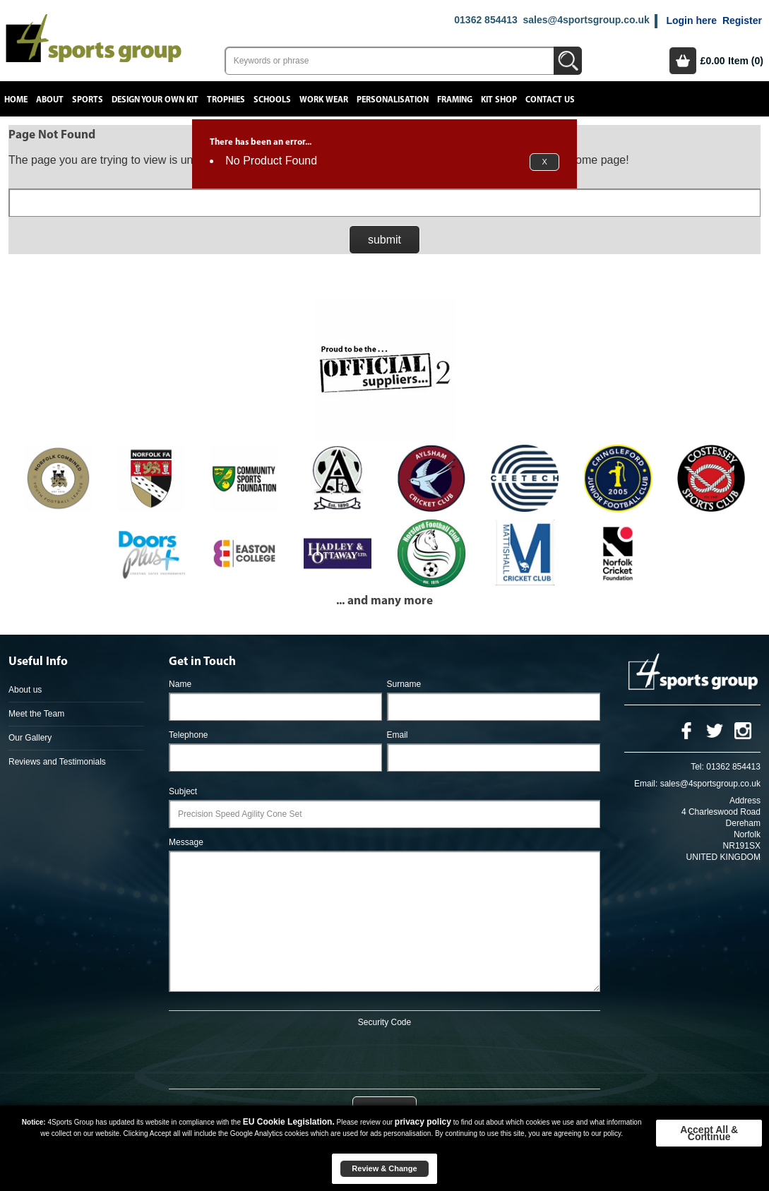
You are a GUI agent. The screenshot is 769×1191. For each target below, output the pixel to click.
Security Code (384, 1022)
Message (186, 842)
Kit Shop (499, 100)
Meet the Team (36, 714)
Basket (683, 61)
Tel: (697, 767)
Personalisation (393, 100)
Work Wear (323, 100)
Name (180, 684)
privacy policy (423, 1122)
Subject (183, 791)
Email (397, 735)
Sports (87, 100)
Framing (454, 100)
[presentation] (384, 1055)
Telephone (188, 735)
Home (16, 100)
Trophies (226, 100)
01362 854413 (486, 19)
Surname (404, 684)
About (50, 100)
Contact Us (550, 100)
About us (25, 690)
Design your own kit (155, 100)
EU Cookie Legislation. (289, 1122)
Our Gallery (30, 738)
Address (745, 801)
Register (742, 20)
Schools (272, 100)
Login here (691, 20)
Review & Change (384, 1168)
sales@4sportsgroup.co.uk (586, 19)
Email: (645, 784)
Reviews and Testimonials (57, 762)
